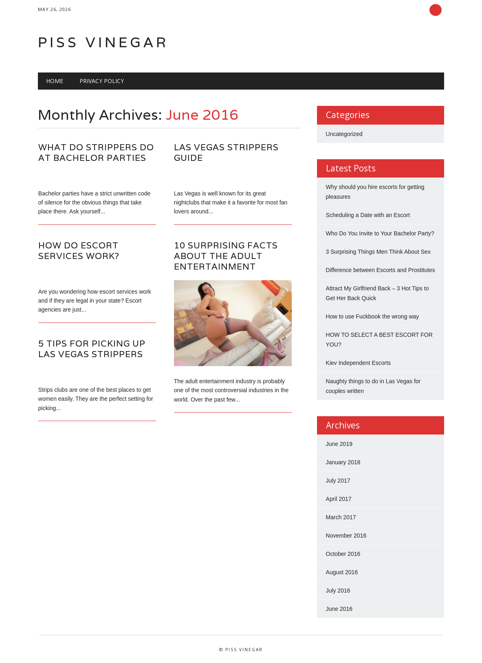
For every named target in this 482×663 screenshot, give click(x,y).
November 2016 (346, 535)
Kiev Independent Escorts (358, 363)
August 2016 (342, 572)
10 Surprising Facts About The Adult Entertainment (226, 256)
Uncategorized (344, 134)
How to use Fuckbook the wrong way (372, 316)
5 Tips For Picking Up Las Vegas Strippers (91, 349)
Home (54, 81)
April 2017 (339, 499)
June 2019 (339, 444)
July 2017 (338, 480)
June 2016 (339, 609)
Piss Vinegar (103, 42)
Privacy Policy (101, 81)
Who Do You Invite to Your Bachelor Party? (380, 233)
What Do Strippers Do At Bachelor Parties (96, 152)
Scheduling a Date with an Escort (368, 215)
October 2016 (343, 554)
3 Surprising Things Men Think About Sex (378, 251)
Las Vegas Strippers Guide (226, 152)
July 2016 (338, 590)
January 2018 (343, 462)
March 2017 (341, 517)
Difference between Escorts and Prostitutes (380, 270)
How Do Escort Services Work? (78, 250)
